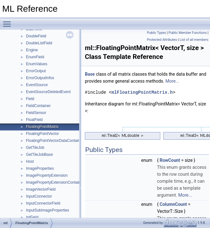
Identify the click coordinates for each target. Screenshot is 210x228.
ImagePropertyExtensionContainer (55, 182)
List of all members (194, 40)
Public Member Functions (188, 33)
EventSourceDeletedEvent (48, 92)
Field (30, 99)
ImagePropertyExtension (46, 175)
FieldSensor (36, 113)
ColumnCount (173, 204)
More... (172, 81)
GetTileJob (35, 147)
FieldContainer (38, 106)
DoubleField (36, 36)
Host (30, 161)
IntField (32, 217)
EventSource (37, 85)
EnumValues (36, 64)
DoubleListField (39, 43)
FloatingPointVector (42, 133)
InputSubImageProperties (47, 210)
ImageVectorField (40, 189)
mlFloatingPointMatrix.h (142, 92)
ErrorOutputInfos (40, 78)
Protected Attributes (162, 40)
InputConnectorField (43, 203)
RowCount (170, 160)
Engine (32, 50)
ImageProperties (40, 168)
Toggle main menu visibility (8, 21)
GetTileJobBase (39, 154)
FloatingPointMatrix (42, 126)
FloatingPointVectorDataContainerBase (59, 140)
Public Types (156, 33)
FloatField (34, 119)
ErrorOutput (36, 71)
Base (90, 74)
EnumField (35, 57)
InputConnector (39, 196)
